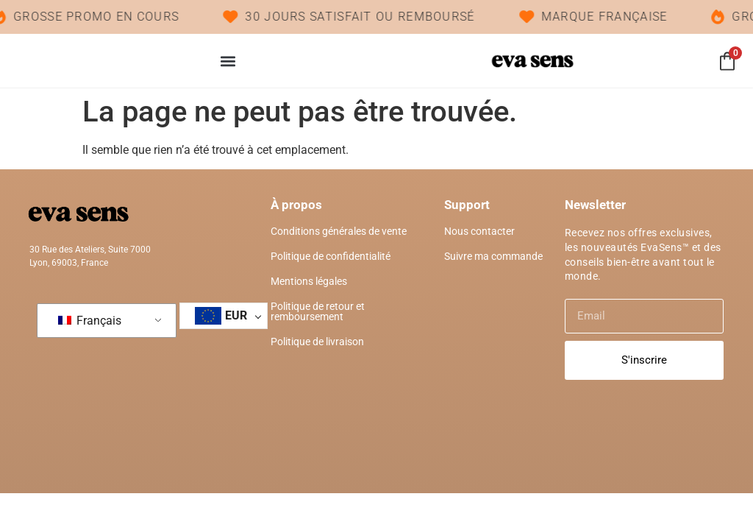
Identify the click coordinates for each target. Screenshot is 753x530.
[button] (227, 61)
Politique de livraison (317, 341)
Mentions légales (309, 281)
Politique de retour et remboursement (318, 311)
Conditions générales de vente (339, 231)
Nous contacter (479, 231)
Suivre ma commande (493, 256)
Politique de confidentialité (330, 256)
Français (89, 321)
